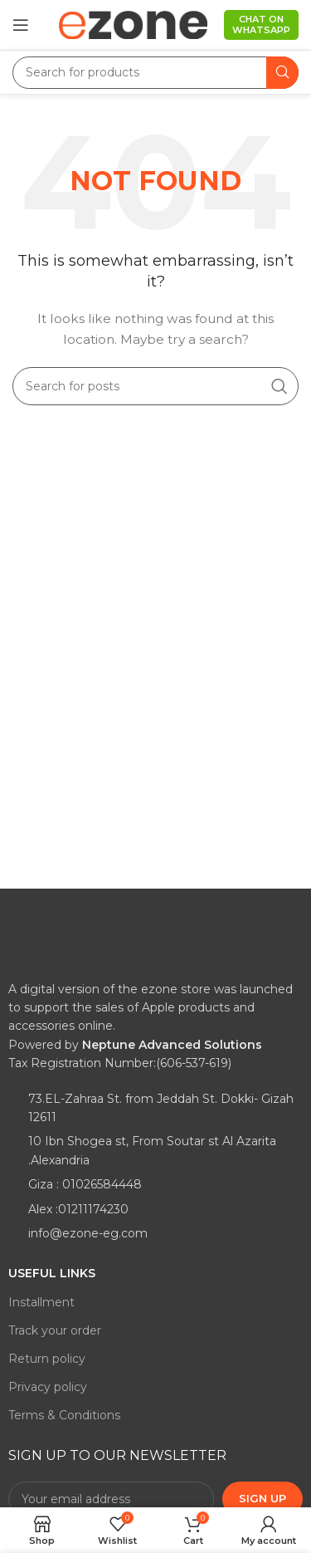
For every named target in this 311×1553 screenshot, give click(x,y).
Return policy (46, 1358)
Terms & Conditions (64, 1415)
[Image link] (70, 947)
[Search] (155, 72)
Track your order (54, 1330)
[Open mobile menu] (20, 25)
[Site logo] (133, 24)
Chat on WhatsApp (261, 24)
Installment (41, 1302)
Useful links (51, 1273)
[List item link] (155, 1108)
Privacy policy (47, 1386)
